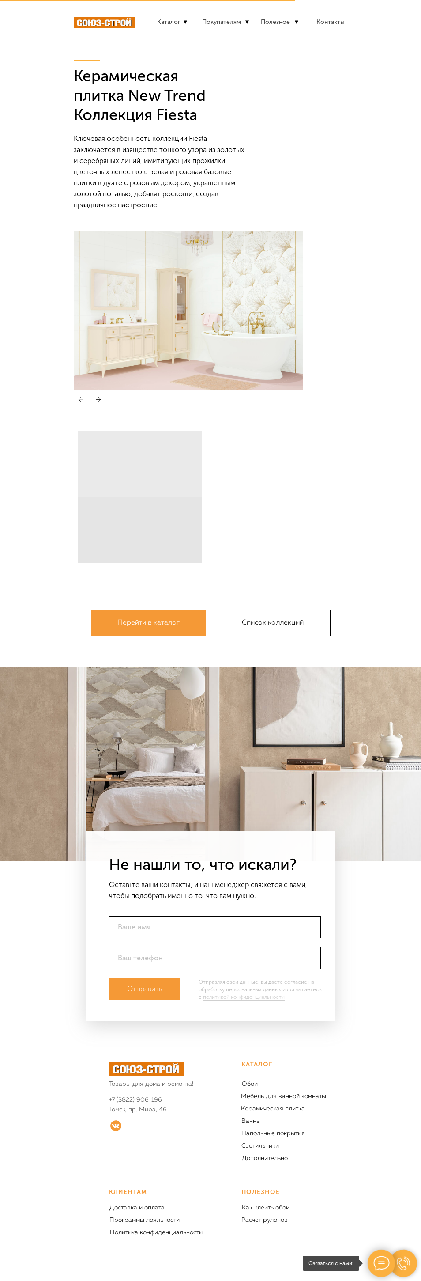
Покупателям (221, 22)
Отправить (144, 989)
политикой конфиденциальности (244, 997)
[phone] (215, 958)
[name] (215, 927)
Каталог (168, 22)
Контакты (330, 22)
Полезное (275, 22)
